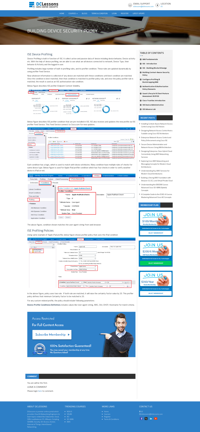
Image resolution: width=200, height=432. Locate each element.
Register (124, 13)
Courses (107, 414)
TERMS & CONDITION (100, 13)
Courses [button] (73, 13)
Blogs (84, 13)
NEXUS (69, 411)
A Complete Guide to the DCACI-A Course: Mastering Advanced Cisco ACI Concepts (156, 196)
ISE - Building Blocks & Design (153, 68)
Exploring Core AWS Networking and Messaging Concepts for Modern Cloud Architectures (156, 164)
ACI (68, 416)
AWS (68, 421)
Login (114, 13)
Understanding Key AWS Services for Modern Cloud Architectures (155, 172)
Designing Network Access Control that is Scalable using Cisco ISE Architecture (156, 132)
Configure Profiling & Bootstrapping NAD (150, 80)
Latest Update (139, 13)
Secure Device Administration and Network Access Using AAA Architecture (156, 146)
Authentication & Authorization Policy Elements (154, 87)
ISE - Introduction (148, 63)
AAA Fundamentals (149, 59)
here (40, 390)
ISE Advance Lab (148, 109)
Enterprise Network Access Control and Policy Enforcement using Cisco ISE (156, 139)
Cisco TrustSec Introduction (152, 100)
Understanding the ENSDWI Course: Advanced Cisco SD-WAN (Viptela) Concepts (154, 187)
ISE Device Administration (152, 104)
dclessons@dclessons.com (143, 6)
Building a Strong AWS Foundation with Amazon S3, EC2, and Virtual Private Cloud (157, 179)
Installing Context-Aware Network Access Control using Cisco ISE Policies (157, 125)
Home (61, 13)
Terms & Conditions (111, 419)
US (162, 6)
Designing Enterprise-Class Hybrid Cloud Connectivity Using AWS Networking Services (156, 154)
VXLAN (69, 414)
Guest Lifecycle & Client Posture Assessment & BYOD (154, 94)
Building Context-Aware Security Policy (154, 73)
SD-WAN (70, 419)
